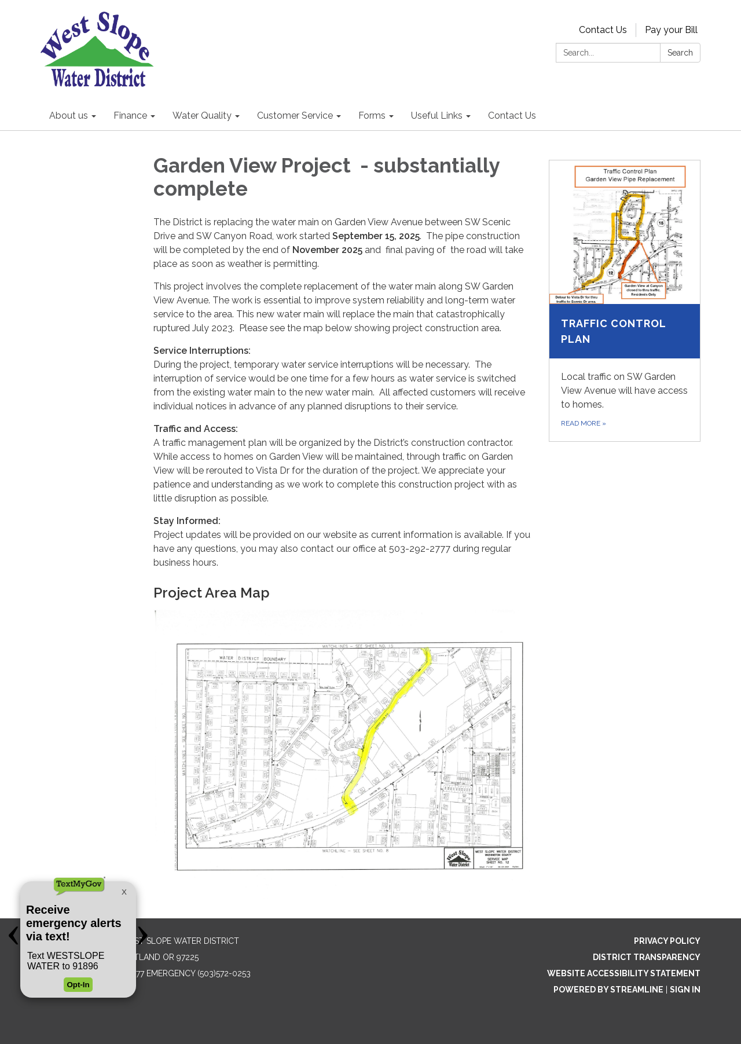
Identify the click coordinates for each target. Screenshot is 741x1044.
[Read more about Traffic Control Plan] (625, 301)
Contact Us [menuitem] (512, 115)
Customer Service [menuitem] (295, 115)
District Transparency (646, 957)
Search (680, 52)
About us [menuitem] (68, 115)
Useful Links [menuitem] (437, 115)
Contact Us (603, 29)
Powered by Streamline (608, 989)
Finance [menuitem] (130, 115)
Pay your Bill (671, 29)
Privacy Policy (667, 941)
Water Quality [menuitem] (202, 115)
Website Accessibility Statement (623, 973)
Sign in (685, 989)
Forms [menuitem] (372, 115)
